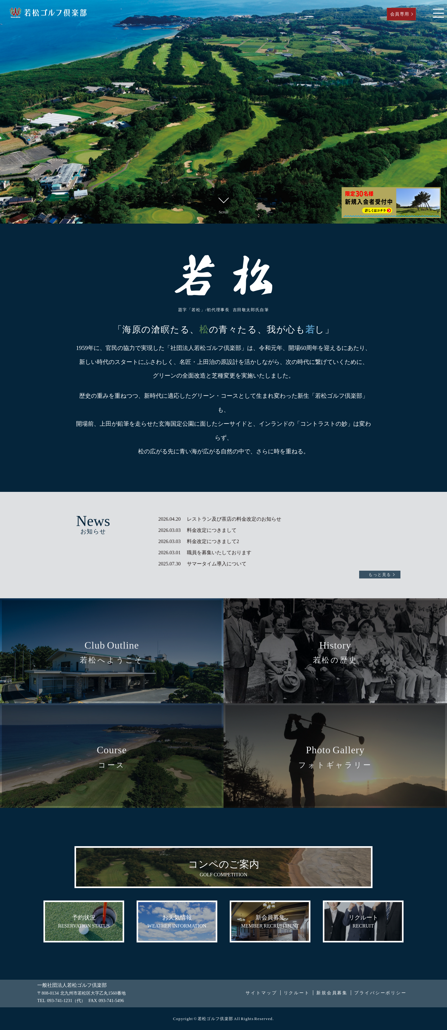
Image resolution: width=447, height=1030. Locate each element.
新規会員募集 (332, 992)
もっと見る (379, 565)
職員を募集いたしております (219, 543)
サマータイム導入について (216, 554)
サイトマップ (261, 992)
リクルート (297, 992)
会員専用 (399, 13)
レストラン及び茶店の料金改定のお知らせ (234, 509)
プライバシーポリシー (380, 992)
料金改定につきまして (212, 520)
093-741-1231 (59, 1000)
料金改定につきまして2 (213, 531)
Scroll (223, 204)
